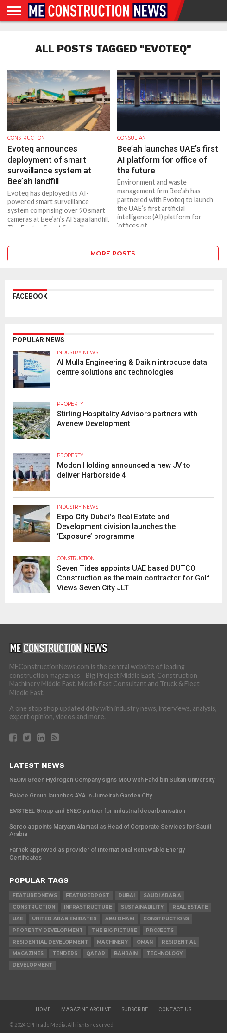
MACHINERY (112, 942)
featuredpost (87, 896)
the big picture (114, 930)
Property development (48, 930)
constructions (166, 919)
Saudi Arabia (162, 896)
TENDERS (64, 953)
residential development (50, 942)
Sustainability (142, 907)
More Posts (112, 253)
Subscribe (134, 1010)
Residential (179, 942)
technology (164, 953)
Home (43, 1010)
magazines (28, 953)
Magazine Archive (86, 1010)
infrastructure (88, 907)
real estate (190, 907)
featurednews (35, 896)
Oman (145, 942)
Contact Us (174, 1010)
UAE (18, 919)
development (32, 965)
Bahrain (126, 953)
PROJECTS (160, 930)
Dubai (126, 896)
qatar (95, 953)
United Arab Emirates (64, 919)
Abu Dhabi (119, 919)
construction (34, 907)
